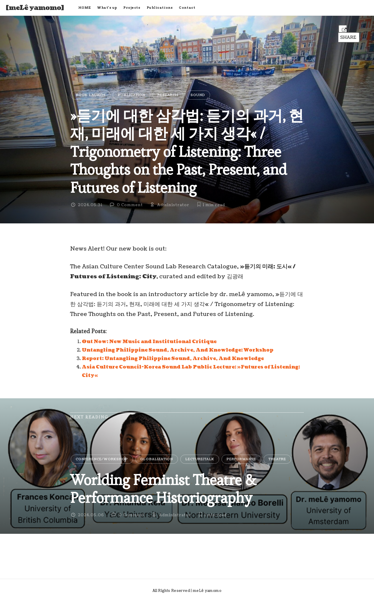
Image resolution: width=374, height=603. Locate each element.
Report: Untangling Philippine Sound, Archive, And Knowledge (173, 358)
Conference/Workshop (102, 459)
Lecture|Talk (199, 459)
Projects (131, 8)
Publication (131, 95)
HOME (84, 8)
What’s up (107, 8)
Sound (198, 95)
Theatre (277, 459)
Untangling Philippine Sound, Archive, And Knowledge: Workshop (177, 350)
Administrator (173, 205)
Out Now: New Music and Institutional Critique (149, 341)
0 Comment (130, 205)
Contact (187, 8)
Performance (241, 459)
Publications (160, 8)
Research (167, 95)
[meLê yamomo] (35, 8)
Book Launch (90, 95)
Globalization (156, 459)
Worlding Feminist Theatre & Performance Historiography (163, 488)
